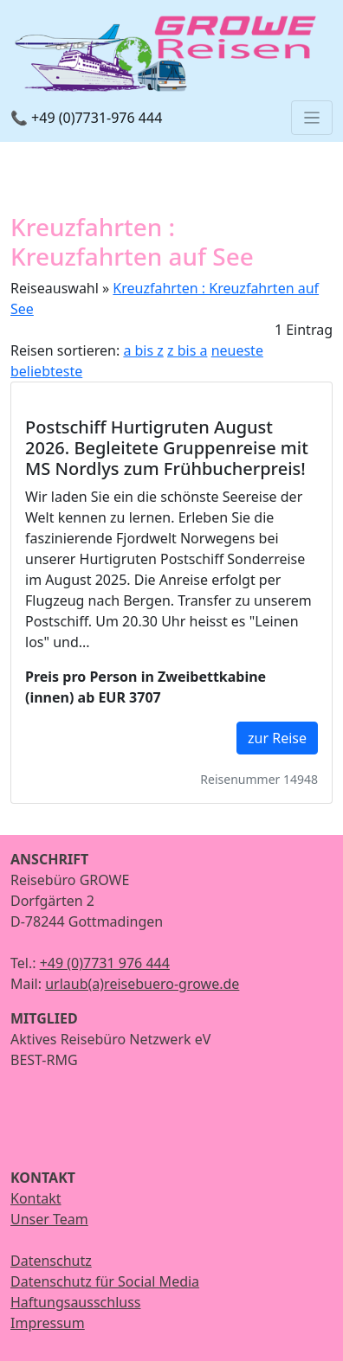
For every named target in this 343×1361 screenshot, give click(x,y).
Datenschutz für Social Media (104, 1281)
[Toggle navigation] (312, 117)
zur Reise (277, 738)
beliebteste (46, 371)
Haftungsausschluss (75, 1302)
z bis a (187, 350)
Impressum (47, 1322)
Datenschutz (51, 1260)
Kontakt (35, 1198)
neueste (237, 350)
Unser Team (49, 1219)
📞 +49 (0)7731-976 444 (86, 117)
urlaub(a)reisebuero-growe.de (142, 983)
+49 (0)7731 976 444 (105, 963)
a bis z (143, 350)
